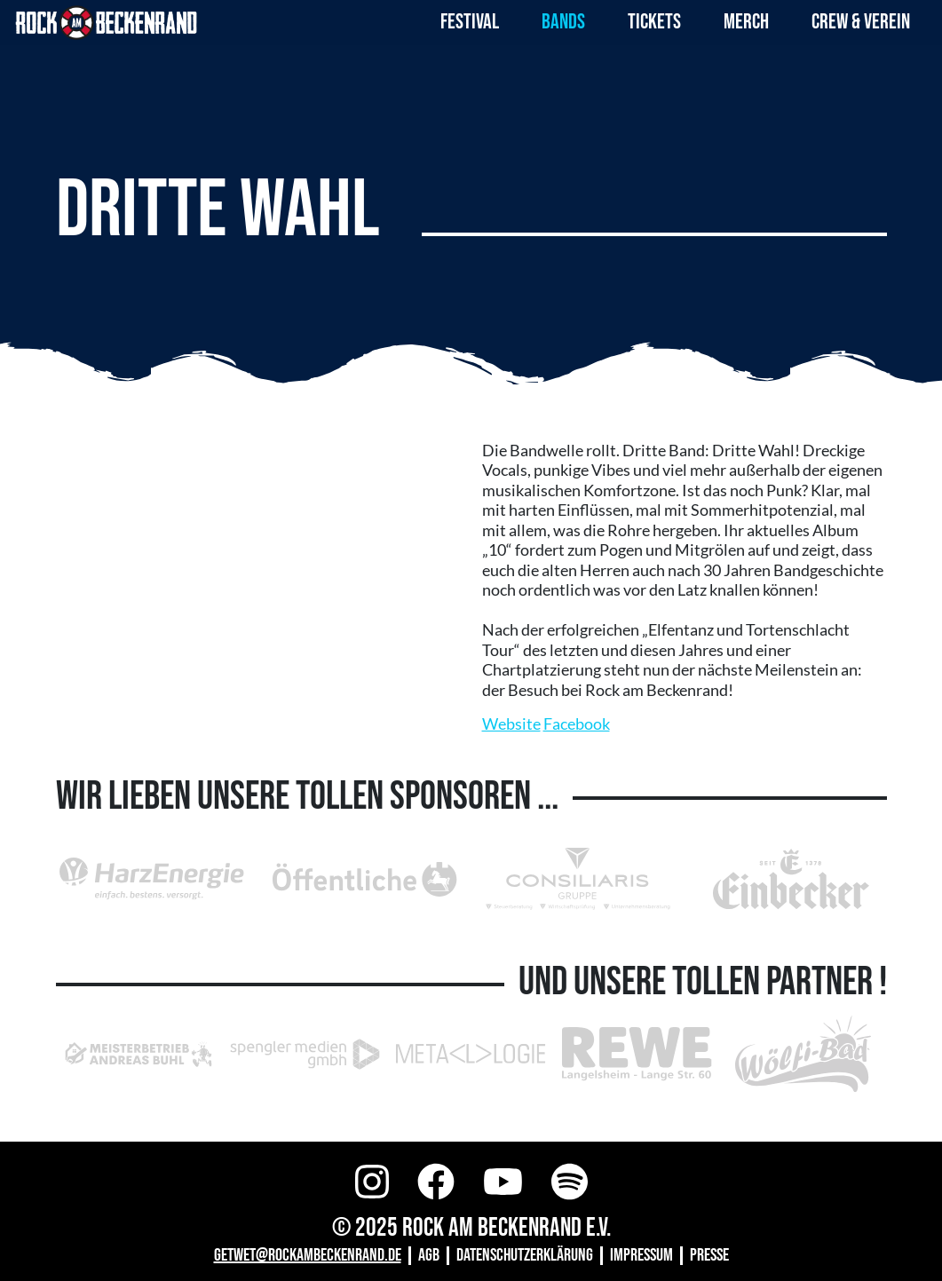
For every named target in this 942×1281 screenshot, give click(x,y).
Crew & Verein (860, 22)
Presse (709, 1255)
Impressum (641, 1255)
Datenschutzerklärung (524, 1255)
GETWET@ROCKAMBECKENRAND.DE (307, 1255)
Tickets (654, 22)
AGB (428, 1255)
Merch (746, 22)
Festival (469, 22)
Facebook (576, 723)
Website (511, 723)
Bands (563, 22)
